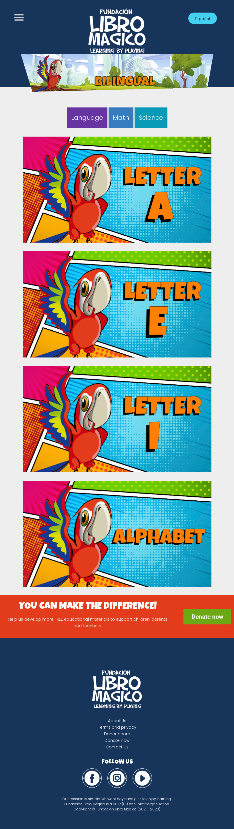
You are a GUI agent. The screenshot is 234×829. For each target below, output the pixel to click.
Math (121, 117)
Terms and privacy (117, 727)
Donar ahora (117, 734)
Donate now (207, 616)
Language (87, 117)
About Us (117, 721)
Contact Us (117, 747)
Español (203, 18)
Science (151, 117)
